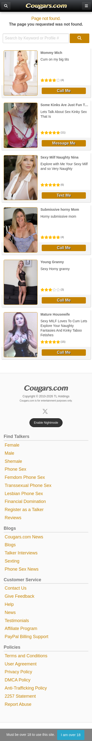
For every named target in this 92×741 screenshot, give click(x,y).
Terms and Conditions (26, 655)
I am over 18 (70, 735)
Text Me (64, 195)
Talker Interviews (21, 552)
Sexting (12, 561)
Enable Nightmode (46, 422)
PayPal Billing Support (26, 636)
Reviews (13, 517)
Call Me (64, 91)
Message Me (63, 143)
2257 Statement (20, 696)
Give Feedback (19, 596)
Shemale (13, 461)
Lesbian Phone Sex (24, 493)
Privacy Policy (18, 671)
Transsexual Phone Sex (28, 485)
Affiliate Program (21, 628)
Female (12, 445)
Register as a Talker (24, 509)
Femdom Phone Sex (25, 477)
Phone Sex (15, 469)
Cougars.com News (24, 536)
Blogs (10, 544)
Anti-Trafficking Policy (26, 688)
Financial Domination (25, 501)
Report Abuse (18, 704)
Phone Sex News (22, 569)
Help (9, 604)
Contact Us (15, 588)
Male (9, 453)
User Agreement (21, 663)
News (10, 612)
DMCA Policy (17, 679)
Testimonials (17, 620)
